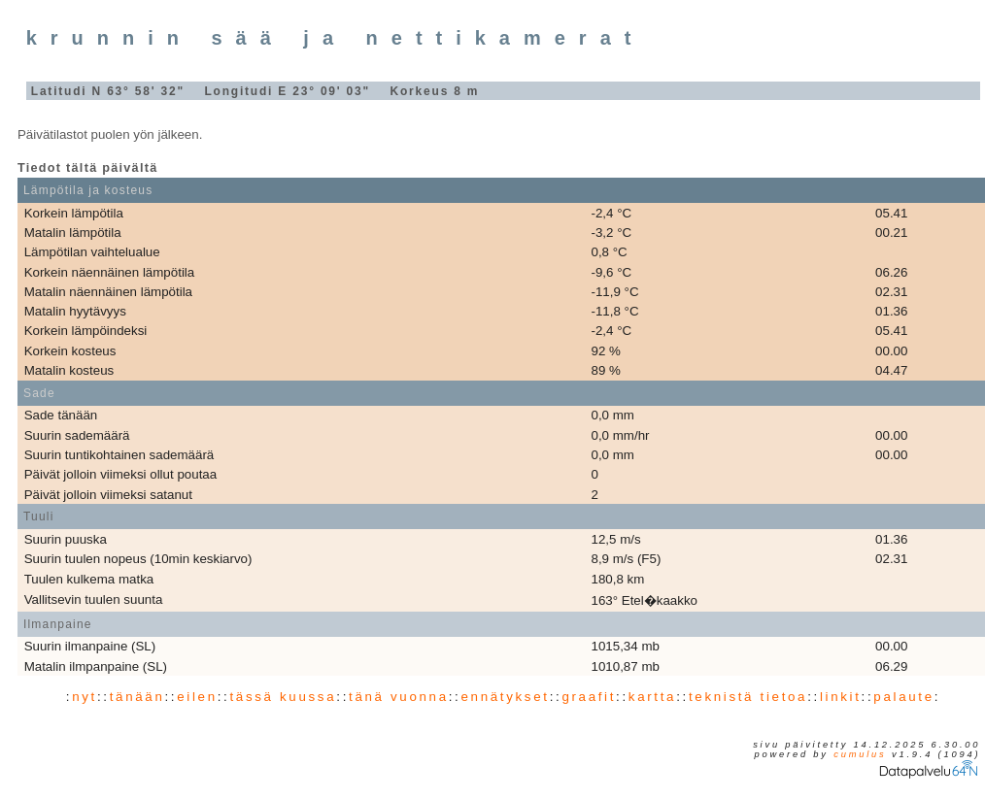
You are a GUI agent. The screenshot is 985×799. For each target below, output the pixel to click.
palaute (903, 696)
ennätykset (504, 696)
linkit (841, 696)
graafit (588, 696)
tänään (137, 696)
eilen (197, 696)
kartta (652, 696)
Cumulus (859, 754)
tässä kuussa (282, 696)
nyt (84, 696)
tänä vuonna (399, 696)
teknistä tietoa (748, 696)
